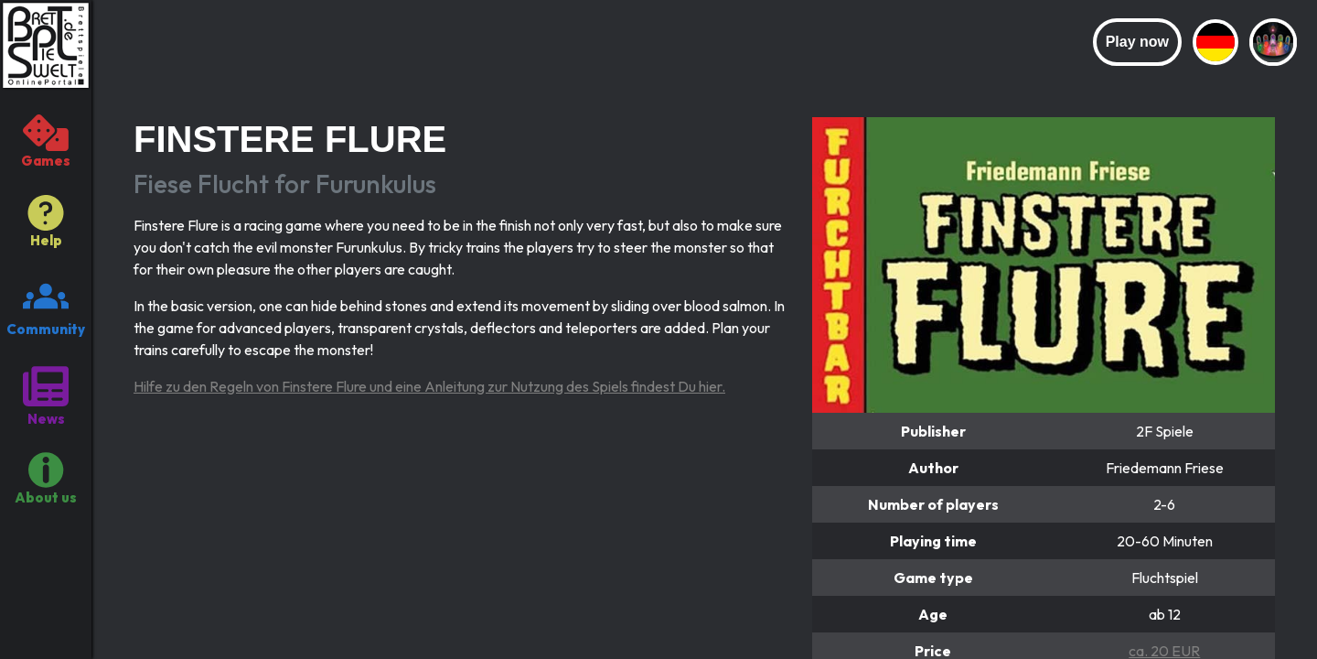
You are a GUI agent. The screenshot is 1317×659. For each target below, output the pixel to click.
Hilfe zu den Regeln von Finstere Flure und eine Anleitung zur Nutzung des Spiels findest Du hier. (429, 386)
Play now (1137, 41)
